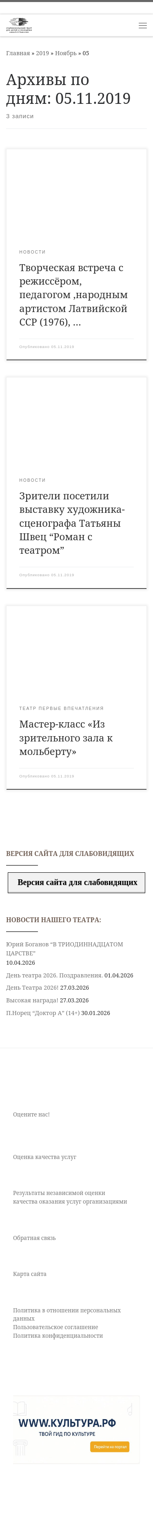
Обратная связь (34, 1238)
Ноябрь (66, 53)
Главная (18, 53)
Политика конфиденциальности (58, 1335)
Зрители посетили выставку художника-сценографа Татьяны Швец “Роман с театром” (72, 523)
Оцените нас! (31, 1114)
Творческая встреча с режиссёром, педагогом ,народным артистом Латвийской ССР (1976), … (73, 294)
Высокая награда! (32, 1000)
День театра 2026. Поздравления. (54, 975)
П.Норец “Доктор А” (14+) (43, 1013)
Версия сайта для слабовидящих (76, 882)
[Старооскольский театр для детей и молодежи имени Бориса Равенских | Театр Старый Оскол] (19, 24)
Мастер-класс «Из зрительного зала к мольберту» (66, 737)
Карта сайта (30, 1274)
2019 (42, 53)
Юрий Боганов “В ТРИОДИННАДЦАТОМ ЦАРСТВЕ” (64, 948)
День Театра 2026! (32, 987)
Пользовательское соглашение (55, 1327)
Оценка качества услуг (44, 1157)
